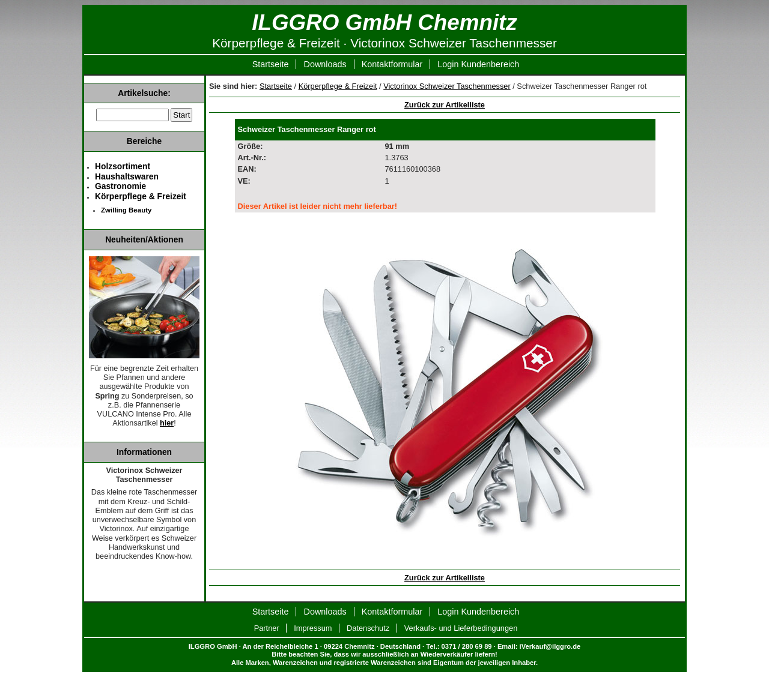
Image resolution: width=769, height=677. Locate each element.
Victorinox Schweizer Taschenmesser (446, 86)
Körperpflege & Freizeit (338, 86)
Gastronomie (120, 186)
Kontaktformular (392, 64)
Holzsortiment (122, 166)
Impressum (313, 628)
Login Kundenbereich (478, 64)
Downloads (324, 64)
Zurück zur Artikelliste (444, 104)
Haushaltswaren (127, 176)
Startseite (270, 64)
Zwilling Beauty (126, 210)
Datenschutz (368, 628)
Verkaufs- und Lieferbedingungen (461, 628)
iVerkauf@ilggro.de (550, 646)
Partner (266, 628)
